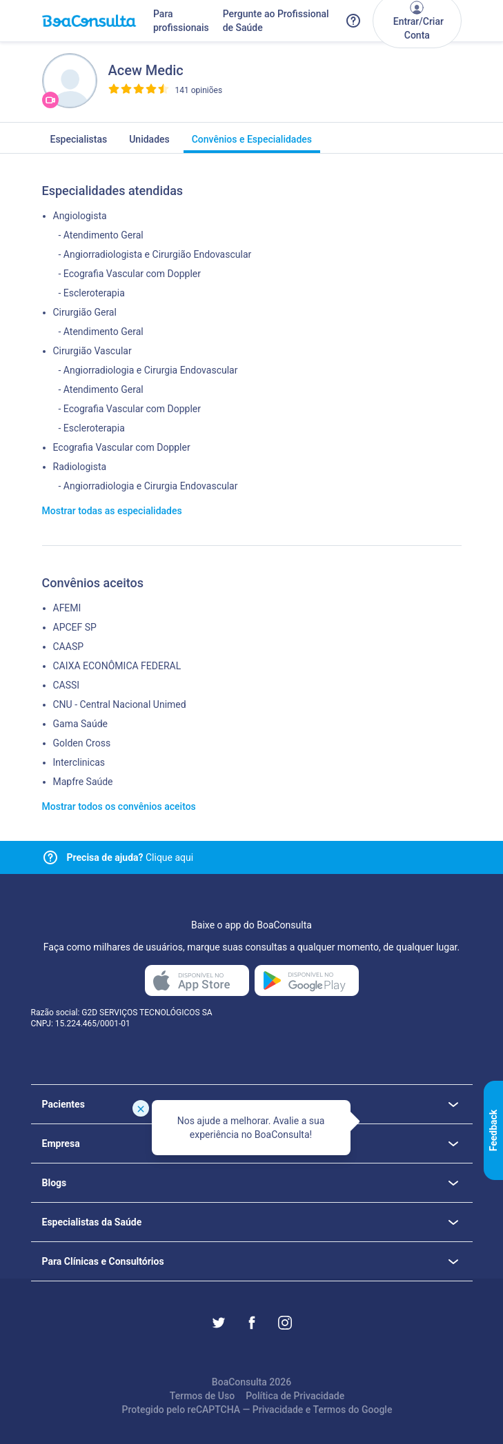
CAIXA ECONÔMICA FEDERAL (117, 665)
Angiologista (80, 215)
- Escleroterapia (92, 292)
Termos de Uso (202, 1395)
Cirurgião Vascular (92, 350)
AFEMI (67, 607)
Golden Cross (82, 743)
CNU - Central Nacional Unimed (119, 704)
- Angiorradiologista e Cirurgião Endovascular (155, 254)
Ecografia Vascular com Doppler (121, 447)
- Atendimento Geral (101, 235)
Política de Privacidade (295, 1395)
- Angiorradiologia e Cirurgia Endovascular (148, 370)
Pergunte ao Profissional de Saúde (276, 20)
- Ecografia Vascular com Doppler (130, 273)
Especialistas (79, 143)
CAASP (68, 646)
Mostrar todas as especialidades (112, 510)
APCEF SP (75, 627)
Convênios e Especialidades (252, 143)
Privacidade (278, 1409)
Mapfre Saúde (83, 781)
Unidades (149, 143)
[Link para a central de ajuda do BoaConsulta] (353, 20)
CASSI (66, 685)
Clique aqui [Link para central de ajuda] (130, 857)
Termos (329, 1409)
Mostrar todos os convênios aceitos (119, 806)
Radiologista (80, 466)
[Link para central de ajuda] (50, 857)
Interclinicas (79, 762)
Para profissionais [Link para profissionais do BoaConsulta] (181, 20)
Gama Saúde (80, 723)
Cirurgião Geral (85, 312)
